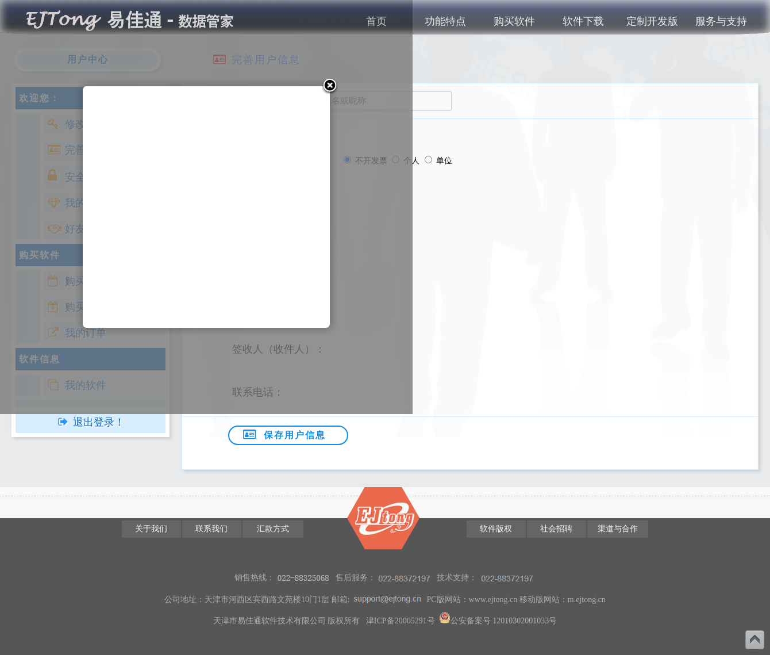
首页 (376, 21)
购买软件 (514, 21)
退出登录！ (99, 422)
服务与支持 (721, 21)
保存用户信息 (283, 434)
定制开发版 (652, 21)
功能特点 (445, 21)
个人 (412, 160)
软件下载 (583, 21)
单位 (444, 160)
